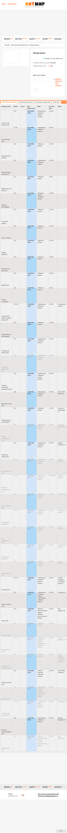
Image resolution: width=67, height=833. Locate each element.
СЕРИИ (45, 39)
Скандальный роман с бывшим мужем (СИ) (6, 318)
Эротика (40, 117)
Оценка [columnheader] (15, 106)
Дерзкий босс (5, 285)
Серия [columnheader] (59, 106)
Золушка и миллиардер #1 (61, 426)
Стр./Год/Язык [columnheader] (51, 107)
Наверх (61, 830)
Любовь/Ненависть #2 (61, 579)
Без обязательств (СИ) (5, 540)
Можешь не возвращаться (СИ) (5, 489)
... (43, 676)
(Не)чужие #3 (62, 494)
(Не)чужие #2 (62, 592)
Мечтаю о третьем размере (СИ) (6, 731)
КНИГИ (32, 39)
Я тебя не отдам (6, 635)
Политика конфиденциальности (48, 796)
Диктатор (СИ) (5, 699)
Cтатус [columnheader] (22, 106)
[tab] (9, 102)
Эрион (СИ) (4, 620)
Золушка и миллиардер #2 (61, 410)
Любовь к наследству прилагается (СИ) (6, 387)
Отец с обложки (6, 238)
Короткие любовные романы (41, 563)
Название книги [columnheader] (6, 106)
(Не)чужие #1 (62, 701)
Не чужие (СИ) (5, 590)
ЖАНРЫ (7, 39)
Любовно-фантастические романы (42, 610)
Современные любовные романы (42, 113)
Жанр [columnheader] (39, 106)
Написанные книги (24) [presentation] (9, 102)
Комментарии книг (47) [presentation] (26, 102)
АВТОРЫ (18, 39)
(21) (50, 66)
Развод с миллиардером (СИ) (5, 438)
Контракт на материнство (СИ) (5, 369)
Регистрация (12, 4)
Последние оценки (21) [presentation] (43, 102)
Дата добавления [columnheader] (31, 107)
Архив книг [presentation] (56, 102)
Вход (3, 4)
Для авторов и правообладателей (48, 794)
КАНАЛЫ (57, 39)
